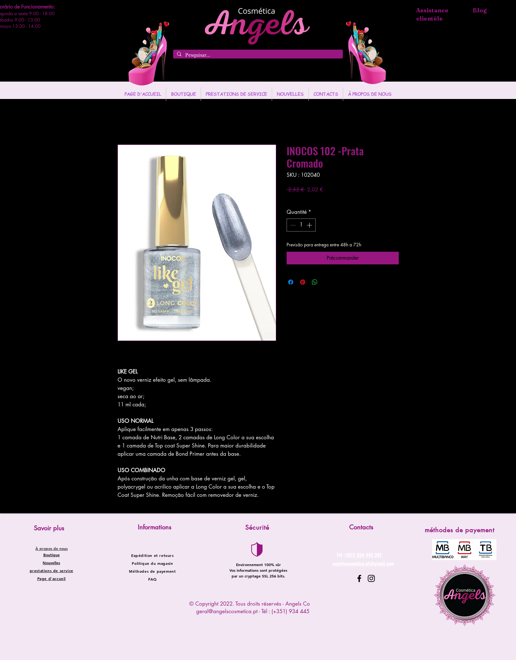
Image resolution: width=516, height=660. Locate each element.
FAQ (152, 579)
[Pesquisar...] (257, 55)
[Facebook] (359, 578)
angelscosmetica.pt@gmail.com (363, 563)
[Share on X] (327, 282)
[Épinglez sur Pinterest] (303, 282)
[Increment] (310, 225)
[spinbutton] (301, 225)
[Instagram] (371, 578)
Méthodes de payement (152, 571)
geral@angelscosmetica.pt (227, 611)
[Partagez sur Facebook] (290, 282)
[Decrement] (292, 225)
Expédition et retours (152, 555)
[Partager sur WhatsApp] (315, 282)
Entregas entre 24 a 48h (333, 199)
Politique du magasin (152, 563)
